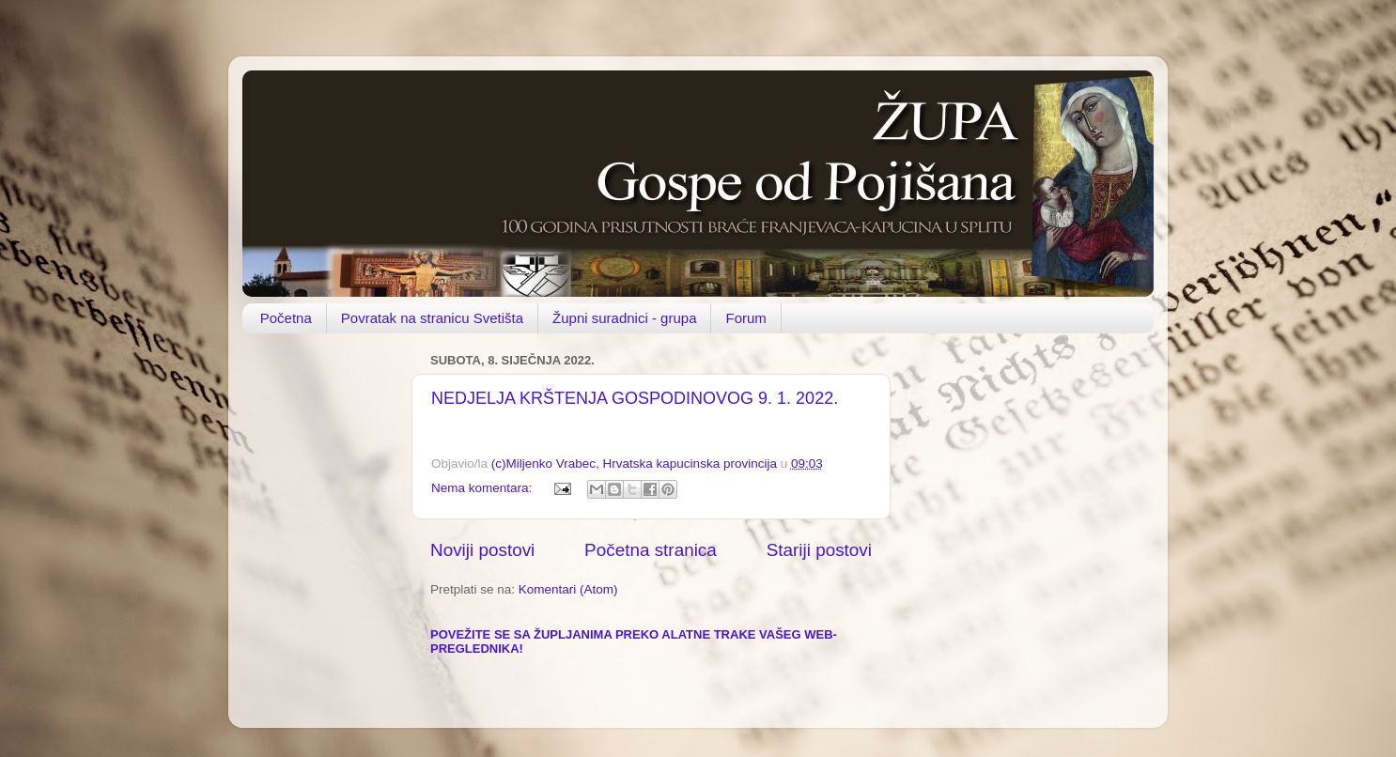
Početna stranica (650, 550)
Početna (286, 318)
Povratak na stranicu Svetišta (432, 318)
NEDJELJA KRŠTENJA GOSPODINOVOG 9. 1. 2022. (634, 398)
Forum (745, 318)
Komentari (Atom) (568, 589)
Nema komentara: (483, 488)
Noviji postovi (482, 550)
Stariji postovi (819, 550)
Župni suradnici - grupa (624, 318)
